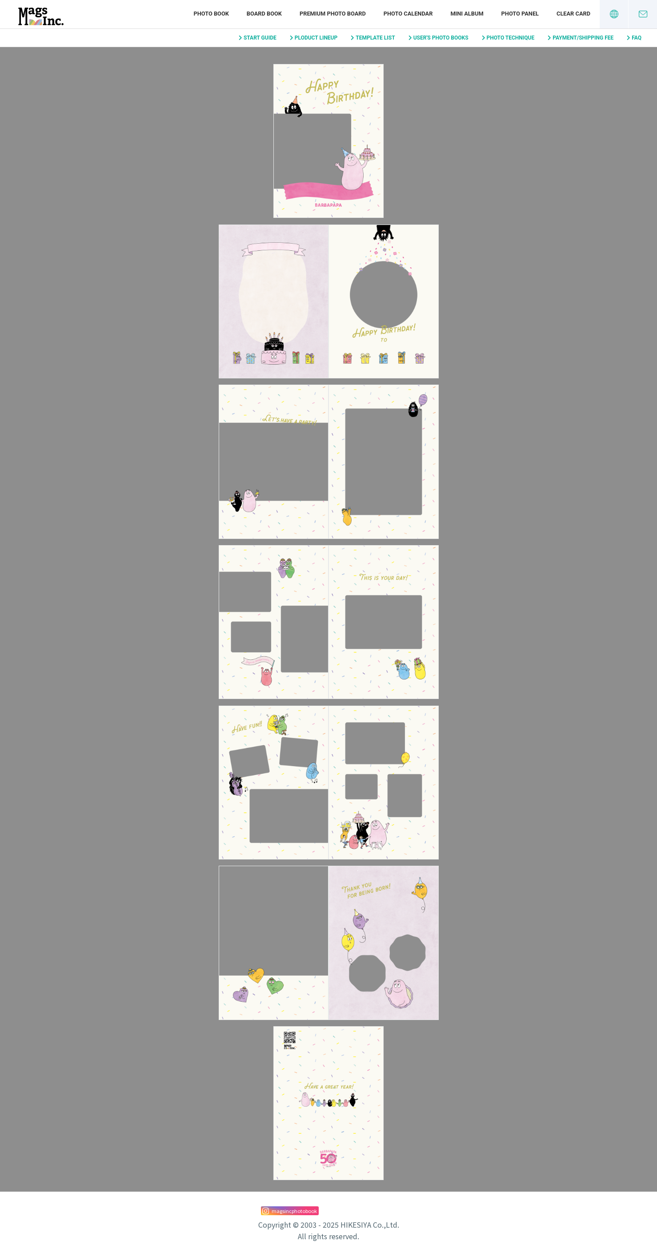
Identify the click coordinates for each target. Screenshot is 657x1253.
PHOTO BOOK (210, 13)
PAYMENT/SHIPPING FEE (583, 38)
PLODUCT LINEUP (316, 38)
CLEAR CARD (573, 13)
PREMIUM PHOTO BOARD (333, 13)
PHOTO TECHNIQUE (511, 38)
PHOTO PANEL (520, 13)
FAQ (636, 38)
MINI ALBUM (466, 13)
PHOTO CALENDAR (408, 13)
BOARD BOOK (264, 13)
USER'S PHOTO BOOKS (441, 38)
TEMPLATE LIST (375, 38)
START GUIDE (260, 38)
